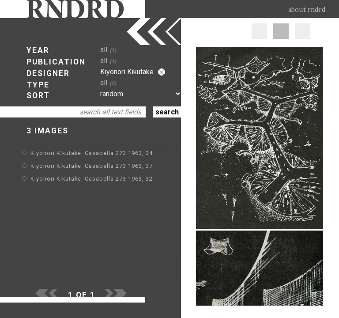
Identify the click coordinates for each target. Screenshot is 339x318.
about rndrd (307, 10)
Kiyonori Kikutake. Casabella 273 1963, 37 (91, 166)
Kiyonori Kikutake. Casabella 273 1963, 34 (91, 153)
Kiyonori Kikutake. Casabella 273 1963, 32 (91, 178)
